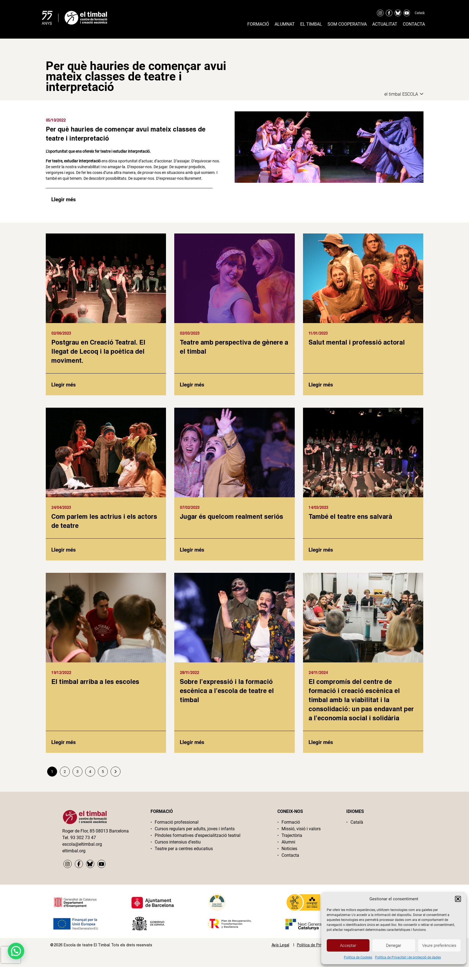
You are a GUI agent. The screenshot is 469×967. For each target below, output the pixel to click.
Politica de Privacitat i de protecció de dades (408, 957)
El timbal (311, 24)
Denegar (393, 945)
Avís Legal (280, 945)
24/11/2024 (318, 672)
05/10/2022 (56, 120)
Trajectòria (292, 835)
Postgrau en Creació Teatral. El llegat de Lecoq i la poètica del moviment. (98, 351)
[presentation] (10, 955)
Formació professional (177, 822)
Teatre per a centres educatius (184, 848)
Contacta (414, 24)
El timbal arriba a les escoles (95, 681)
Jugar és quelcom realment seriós (231, 516)
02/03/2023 (190, 333)
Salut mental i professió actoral (357, 342)
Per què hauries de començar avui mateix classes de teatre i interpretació (125, 133)
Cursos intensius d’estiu (178, 842)
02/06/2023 (61, 333)
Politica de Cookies (358, 957)
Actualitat (384, 24)
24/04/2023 (61, 507)
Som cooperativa (347, 24)
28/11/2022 (189, 672)
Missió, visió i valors (301, 828)
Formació (258, 24)
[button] (458, 899)
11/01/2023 (318, 333)
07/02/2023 (190, 507)
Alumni (288, 842)
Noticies (289, 848)
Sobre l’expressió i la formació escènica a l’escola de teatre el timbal (227, 690)
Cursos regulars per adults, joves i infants (195, 828)
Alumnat (285, 24)
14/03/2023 (318, 507)
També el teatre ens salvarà (350, 516)
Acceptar (348, 945)
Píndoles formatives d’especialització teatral (197, 835)
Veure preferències (439, 945)
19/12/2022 (61, 672)
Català (420, 13)
